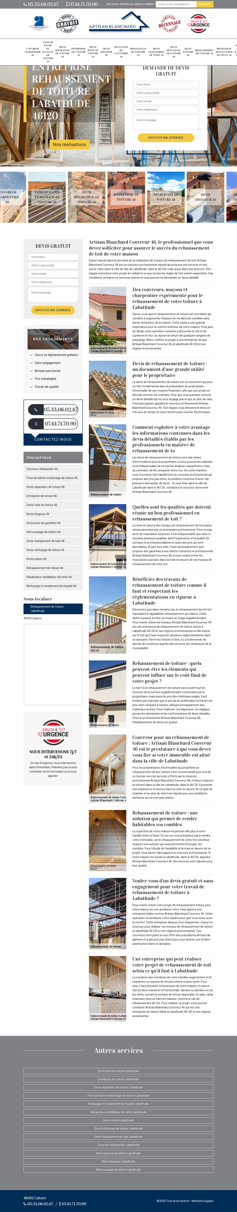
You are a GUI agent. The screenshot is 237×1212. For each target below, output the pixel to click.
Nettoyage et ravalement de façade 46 (51, 586)
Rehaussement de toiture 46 (204, 52)
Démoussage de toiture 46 (138, 51)
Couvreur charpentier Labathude (119, 1145)
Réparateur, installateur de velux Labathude (118, 1112)
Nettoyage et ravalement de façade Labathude (118, 1103)
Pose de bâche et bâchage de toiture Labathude (118, 1095)
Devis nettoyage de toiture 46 (174, 52)
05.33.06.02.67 (41, 4)
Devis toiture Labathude (118, 1120)
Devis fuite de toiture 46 (93, 52)
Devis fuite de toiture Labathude (118, 1071)
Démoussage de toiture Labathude (118, 1169)
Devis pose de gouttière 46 (121, 52)
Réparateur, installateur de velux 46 (224, 51)
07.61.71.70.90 (82, 4)
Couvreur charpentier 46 (32, 51)
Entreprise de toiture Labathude (118, 1079)
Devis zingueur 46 (106, 51)
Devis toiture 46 (188, 51)
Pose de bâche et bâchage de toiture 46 (47, 52)
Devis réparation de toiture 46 (62, 52)
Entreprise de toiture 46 (79, 51)
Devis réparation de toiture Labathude (118, 1087)
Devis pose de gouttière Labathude (118, 1153)
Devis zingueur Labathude (118, 1161)
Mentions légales (203, 1201)
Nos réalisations (69, 144)
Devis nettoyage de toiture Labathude (118, 1128)
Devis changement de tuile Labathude (118, 1136)
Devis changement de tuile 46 (156, 51)
